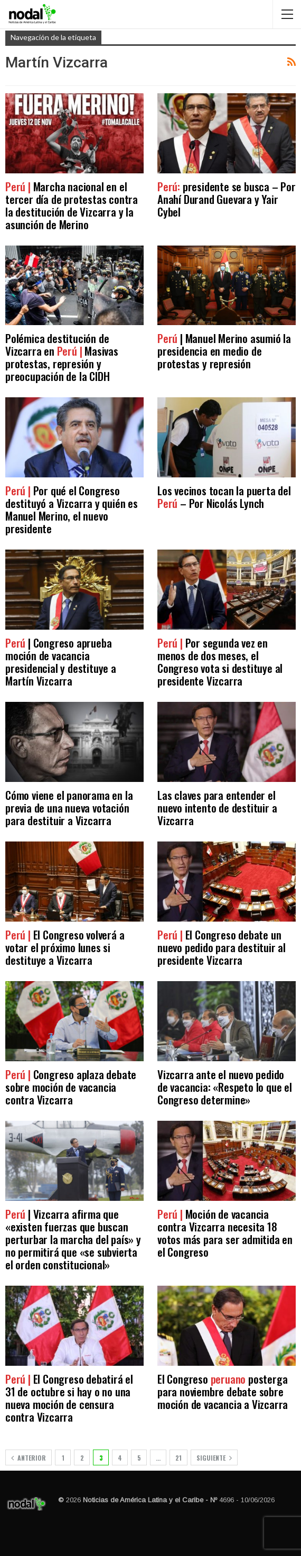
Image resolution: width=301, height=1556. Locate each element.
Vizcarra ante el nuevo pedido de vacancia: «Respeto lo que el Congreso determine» (224, 1087)
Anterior (28, 1457)
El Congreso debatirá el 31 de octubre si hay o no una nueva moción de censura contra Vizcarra (69, 1398)
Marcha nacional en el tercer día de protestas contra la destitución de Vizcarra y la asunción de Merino (71, 205)
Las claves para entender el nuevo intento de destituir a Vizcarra (217, 807)
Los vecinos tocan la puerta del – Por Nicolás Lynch (224, 496)
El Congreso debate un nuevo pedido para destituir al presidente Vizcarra (221, 947)
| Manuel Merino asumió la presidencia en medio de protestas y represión (224, 350)
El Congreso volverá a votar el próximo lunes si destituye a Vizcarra (64, 947)
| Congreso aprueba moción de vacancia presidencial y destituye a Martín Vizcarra (60, 661)
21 (178, 1457)
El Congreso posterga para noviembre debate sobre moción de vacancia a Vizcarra (222, 1391)
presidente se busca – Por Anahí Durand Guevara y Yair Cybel (226, 199)
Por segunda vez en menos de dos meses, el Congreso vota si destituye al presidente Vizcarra (220, 661)
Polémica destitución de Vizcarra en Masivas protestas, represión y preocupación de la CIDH (61, 357)
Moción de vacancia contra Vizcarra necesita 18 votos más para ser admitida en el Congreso (225, 1233)
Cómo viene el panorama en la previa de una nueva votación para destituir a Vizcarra (69, 807)
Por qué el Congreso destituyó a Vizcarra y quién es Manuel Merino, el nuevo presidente (71, 509)
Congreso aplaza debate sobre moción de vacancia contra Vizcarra (70, 1087)
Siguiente (214, 1457)
